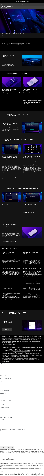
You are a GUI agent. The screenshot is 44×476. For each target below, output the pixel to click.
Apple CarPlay (27, 167)
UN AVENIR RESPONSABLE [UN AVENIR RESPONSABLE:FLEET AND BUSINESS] (5, 387)
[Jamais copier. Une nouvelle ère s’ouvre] (22, 1)
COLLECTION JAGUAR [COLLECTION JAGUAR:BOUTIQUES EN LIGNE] (4, 392)
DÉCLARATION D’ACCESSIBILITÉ (6, 438)
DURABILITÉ (2, 421)
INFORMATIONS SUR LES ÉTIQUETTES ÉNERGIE (7, 459)
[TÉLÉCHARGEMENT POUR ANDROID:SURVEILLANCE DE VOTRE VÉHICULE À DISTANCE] (9, 241)
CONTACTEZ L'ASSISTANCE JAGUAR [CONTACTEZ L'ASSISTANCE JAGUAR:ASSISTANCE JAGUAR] (7, 409)
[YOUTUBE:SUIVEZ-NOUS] (2, 426)
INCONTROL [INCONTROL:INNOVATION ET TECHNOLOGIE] (2, 418)
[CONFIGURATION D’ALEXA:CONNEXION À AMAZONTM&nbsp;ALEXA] (28, 212)
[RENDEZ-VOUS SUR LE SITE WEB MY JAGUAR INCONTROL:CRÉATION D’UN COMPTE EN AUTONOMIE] (32, 103)
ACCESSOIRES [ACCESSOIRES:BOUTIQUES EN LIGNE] (3, 391)
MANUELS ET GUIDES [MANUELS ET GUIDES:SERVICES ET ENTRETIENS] (4, 402)
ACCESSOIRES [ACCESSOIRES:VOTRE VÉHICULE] (3, 395)
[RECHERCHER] (1, 430)
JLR (0, 420)
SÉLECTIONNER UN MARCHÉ (6, 431)
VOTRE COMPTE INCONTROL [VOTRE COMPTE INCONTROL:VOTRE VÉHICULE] (6, 398)
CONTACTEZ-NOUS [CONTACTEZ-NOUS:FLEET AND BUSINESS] (4, 389)
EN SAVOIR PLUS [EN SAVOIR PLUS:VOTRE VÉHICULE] (3, 394)
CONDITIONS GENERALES (5, 436)
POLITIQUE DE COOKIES (5, 435)
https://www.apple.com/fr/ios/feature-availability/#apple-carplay (21, 351)
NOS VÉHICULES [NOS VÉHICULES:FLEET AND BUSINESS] (3, 386)
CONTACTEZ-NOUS (4, 437)
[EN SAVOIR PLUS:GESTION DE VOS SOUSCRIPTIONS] (7, 329)
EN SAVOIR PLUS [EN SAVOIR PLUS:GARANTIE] (3, 405)
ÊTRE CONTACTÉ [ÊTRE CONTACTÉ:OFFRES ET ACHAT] (3, 376)
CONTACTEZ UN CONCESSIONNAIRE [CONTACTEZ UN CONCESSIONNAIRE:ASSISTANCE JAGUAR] (7, 412)
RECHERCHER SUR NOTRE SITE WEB (17, 429)
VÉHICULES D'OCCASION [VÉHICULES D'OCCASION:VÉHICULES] (5, 372)
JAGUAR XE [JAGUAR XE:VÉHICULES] (2, 368)
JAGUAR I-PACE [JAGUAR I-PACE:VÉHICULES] (3, 366)
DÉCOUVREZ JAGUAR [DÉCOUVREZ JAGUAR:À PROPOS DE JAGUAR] (4, 414)
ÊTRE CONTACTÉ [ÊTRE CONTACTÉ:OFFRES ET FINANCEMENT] (3, 380)
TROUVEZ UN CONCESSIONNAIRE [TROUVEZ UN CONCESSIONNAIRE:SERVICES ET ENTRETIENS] (7, 403)
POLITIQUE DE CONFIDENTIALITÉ (6, 440)
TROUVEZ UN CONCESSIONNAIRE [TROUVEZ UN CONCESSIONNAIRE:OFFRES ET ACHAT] (7, 377)
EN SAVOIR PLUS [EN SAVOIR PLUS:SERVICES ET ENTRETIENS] (3, 401)
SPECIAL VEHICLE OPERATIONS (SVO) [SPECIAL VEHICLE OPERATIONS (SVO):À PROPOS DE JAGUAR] (7, 415)
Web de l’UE (7, 452)
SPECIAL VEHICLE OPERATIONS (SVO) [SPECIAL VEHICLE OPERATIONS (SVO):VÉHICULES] (7, 371)
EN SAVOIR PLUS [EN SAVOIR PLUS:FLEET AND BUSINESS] (3, 385)
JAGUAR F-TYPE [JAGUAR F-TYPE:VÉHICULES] (3, 367)
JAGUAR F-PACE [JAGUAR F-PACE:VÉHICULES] (3, 364)
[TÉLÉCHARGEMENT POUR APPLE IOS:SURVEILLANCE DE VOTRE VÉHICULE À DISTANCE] (9, 239)
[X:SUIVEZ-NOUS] (1, 428)
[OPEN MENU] (2, 4)
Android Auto (36, 169)
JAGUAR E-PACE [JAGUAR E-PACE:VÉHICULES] (3, 365)
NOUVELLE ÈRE (3, 374)
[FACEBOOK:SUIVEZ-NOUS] (2, 427)
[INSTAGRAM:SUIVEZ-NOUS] (3, 423)
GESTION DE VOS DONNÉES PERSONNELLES (9, 434)
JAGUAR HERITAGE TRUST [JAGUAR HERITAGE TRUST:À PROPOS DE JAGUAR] (5, 416)
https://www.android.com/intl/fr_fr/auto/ (20, 352)
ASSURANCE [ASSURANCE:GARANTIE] (2, 406)
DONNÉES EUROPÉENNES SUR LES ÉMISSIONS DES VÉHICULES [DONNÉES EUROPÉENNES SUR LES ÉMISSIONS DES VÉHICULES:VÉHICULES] (13, 373)
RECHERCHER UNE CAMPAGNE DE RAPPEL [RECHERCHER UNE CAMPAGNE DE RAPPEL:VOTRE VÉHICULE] (8, 399)
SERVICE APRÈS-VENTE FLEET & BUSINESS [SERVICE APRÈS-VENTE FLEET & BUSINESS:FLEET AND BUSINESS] (8, 388)
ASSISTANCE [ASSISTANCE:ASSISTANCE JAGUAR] (2, 408)
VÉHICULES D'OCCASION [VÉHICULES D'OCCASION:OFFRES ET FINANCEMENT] (5, 379)
